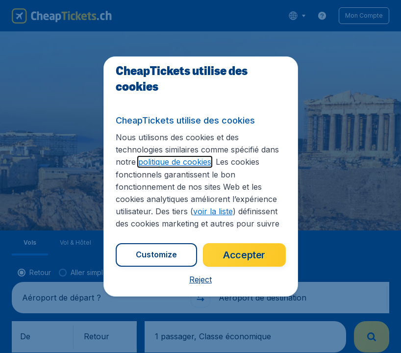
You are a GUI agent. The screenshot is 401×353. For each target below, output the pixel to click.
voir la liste (213, 211)
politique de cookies (174, 162)
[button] (200, 279)
